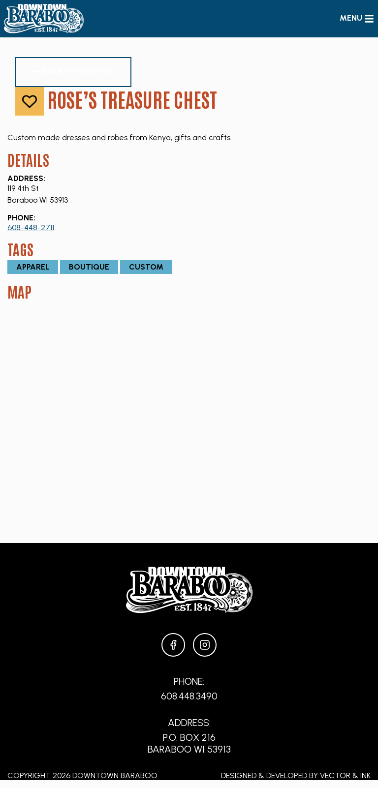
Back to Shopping (73, 71)
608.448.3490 (189, 696)
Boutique (89, 267)
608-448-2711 (30, 227)
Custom (146, 267)
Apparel (32, 267)
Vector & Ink (345, 775)
